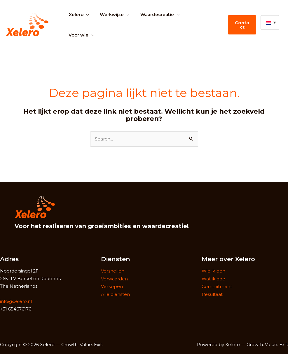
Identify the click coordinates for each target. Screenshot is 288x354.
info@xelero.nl (16, 301)
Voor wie (77, 35)
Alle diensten (115, 293)
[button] (270, 22)
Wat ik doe (213, 278)
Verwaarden (114, 278)
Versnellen (112, 271)
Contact (241, 25)
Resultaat (212, 293)
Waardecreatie (151, 14)
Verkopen (112, 286)
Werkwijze (109, 14)
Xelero (74, 14)
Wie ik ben (213, 271)
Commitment (217, 286)
